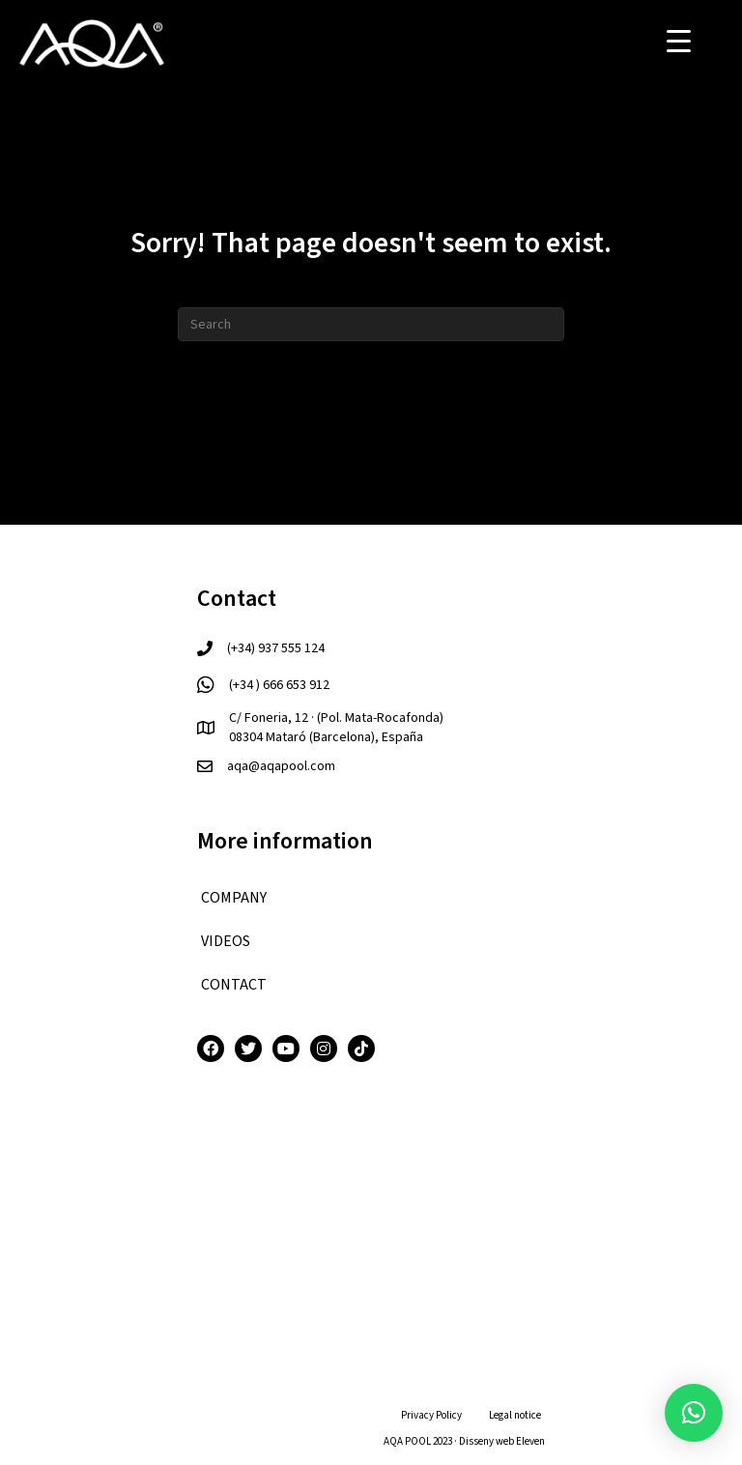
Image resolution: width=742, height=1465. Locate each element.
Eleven (530, 1441)
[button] (694, 1413)
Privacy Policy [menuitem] (431, 1415)
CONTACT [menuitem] (234, 984)
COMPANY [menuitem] (234, 897)
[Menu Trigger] (678, 41)
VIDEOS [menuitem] (225, 941)
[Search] (371, 324)
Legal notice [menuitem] (515, 1415)
